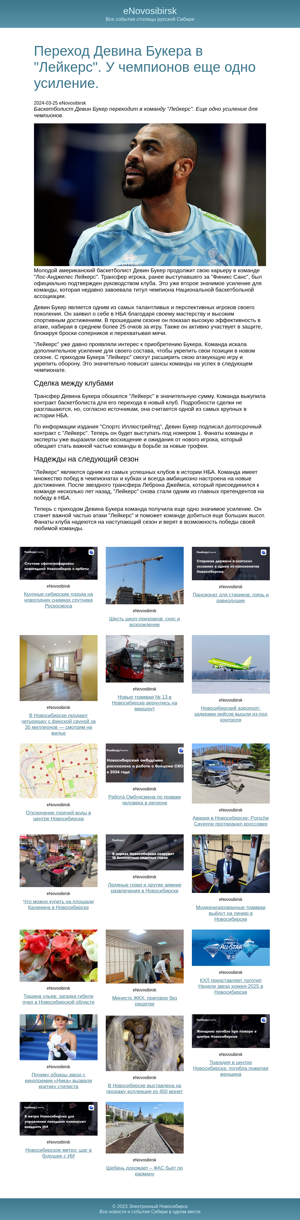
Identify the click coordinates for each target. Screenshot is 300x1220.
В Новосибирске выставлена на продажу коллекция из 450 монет (144, 1088)
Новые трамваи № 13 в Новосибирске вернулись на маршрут (144, 703)
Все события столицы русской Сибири (150, 19)
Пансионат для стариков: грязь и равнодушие (231, 597)
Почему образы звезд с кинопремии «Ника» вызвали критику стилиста (58, 1080)
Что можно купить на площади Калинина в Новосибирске (58, 904)
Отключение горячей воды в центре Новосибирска (58, 815)
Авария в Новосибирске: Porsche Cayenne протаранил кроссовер (230, 821)
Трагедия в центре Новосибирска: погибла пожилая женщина (230, 1068)
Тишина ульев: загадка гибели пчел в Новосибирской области (58, 999)
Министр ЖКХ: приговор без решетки (144, 1001)
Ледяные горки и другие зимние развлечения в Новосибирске (144, 888)
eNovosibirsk (150, 11)
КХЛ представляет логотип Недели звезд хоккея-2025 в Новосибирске (230, 986)
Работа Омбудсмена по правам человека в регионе (144, 800)
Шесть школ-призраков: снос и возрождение (144, 621)
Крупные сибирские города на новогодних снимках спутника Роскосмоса (58, 600)
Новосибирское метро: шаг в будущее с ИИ (58, 1153)
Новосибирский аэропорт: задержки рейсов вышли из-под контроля (230, 714)
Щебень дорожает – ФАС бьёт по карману (144, 1171)
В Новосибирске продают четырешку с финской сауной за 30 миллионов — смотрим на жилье (58, 724)
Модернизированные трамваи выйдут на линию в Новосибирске (230, 913)
